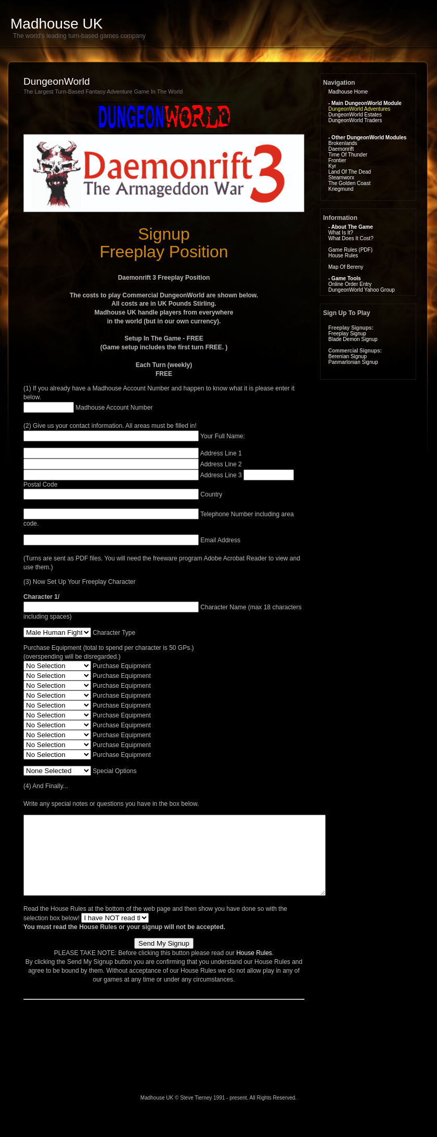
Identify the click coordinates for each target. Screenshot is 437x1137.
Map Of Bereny (345, 267)
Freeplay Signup (347, 333)
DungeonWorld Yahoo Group (361, 290)
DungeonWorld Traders (355, 120)
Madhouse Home (348, 92)
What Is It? (340, 233)
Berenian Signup (347, 356)
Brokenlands (342, 143)
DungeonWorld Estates (355, 114)
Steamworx (341, 177)
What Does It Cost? (351, 238)
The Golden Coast (349, 183)
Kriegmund (340, 189)
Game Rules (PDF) (350, 250)
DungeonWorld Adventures (359, 109)
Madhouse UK (56, 24)
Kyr (332, 166)
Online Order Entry (349, 284)
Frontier (337, 160)
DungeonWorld (56, 81)
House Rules (254, 968)
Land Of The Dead (349, 172)
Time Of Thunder (347, 155)
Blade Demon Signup (353, 339)
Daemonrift (341, 149)
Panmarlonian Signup (353, 362)
